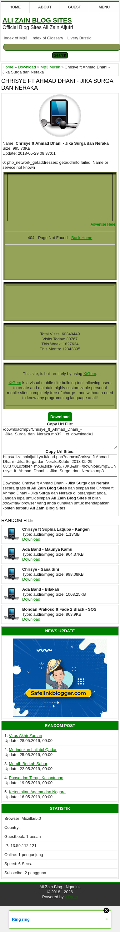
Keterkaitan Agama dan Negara (37, 791)
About (45, 7)
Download (31, 539)
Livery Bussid (80, 38)
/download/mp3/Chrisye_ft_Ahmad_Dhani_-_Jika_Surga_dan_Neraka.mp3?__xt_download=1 (60, 438)
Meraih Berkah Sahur (28, 763)
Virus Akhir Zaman (25, 735)
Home (15, 7)
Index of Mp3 (15, 38)
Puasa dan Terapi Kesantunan (36, 777)
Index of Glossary (47, 38)
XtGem (89, 373)
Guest (74, 7)
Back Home (81, 237)
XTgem (71, 896)
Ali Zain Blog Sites (37, 20)
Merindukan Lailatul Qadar (32, 749)
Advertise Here (103, 224)
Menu (104, 7)
